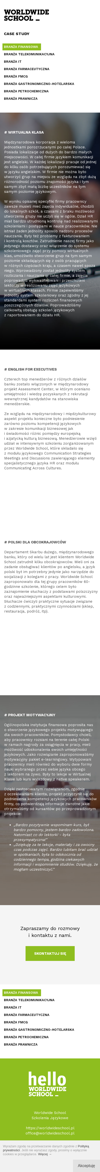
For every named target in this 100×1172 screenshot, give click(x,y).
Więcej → (45, 1154)
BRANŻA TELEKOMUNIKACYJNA (29, 54)
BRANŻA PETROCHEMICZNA (26, 91)
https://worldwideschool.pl (50, 1128)
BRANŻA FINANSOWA (21, 47)
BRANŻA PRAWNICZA (21, 98)
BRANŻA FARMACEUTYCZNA (26, 69)
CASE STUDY (16, 33)
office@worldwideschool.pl (50, 1133)
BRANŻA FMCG (16, 76)
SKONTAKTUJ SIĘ (50, 953)
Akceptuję (86, 1166)
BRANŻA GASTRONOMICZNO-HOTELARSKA (39, 84)
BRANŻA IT (13, 61)
